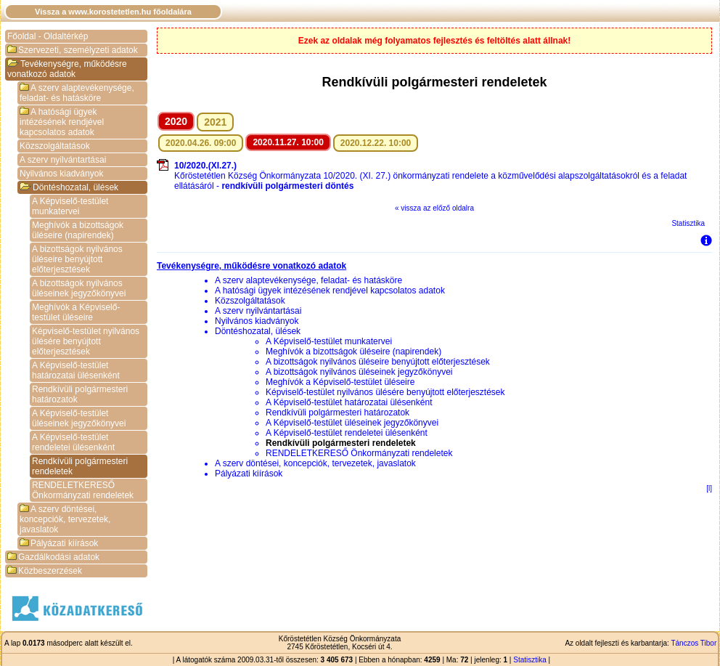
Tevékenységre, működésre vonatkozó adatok (67, 69)
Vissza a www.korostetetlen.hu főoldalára (113, 11)
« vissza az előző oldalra (434, 208)
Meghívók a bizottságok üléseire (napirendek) (77, 230)
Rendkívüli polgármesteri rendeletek (80, 466)
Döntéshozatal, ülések (69, 187)
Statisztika (688, 223)
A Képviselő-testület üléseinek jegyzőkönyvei (79, 418)
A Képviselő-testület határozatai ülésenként (76, 370)
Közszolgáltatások (55, 146)
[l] (709, 488)
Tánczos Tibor (693, 643)
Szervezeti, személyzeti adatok (72, 50)
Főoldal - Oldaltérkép (47, 36)
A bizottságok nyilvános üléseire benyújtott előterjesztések (77, 259)
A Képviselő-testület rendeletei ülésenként (73, 442)
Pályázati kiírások (59, 543)
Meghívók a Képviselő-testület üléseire (76, 312)
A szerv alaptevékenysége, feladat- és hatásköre (77, 93)
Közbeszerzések (44, 571)
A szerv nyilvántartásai (63, 160)
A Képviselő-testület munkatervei (70, 206)
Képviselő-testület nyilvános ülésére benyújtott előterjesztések (85, 341)
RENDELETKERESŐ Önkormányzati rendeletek (83, 490)
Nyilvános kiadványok (61, 173)
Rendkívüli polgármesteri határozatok (80, 394)
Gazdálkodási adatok (53, 557)
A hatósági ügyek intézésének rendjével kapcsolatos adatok (62, 122)
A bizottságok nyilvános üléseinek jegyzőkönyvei (79, 288)
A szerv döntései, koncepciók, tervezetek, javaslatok (65, 519)
